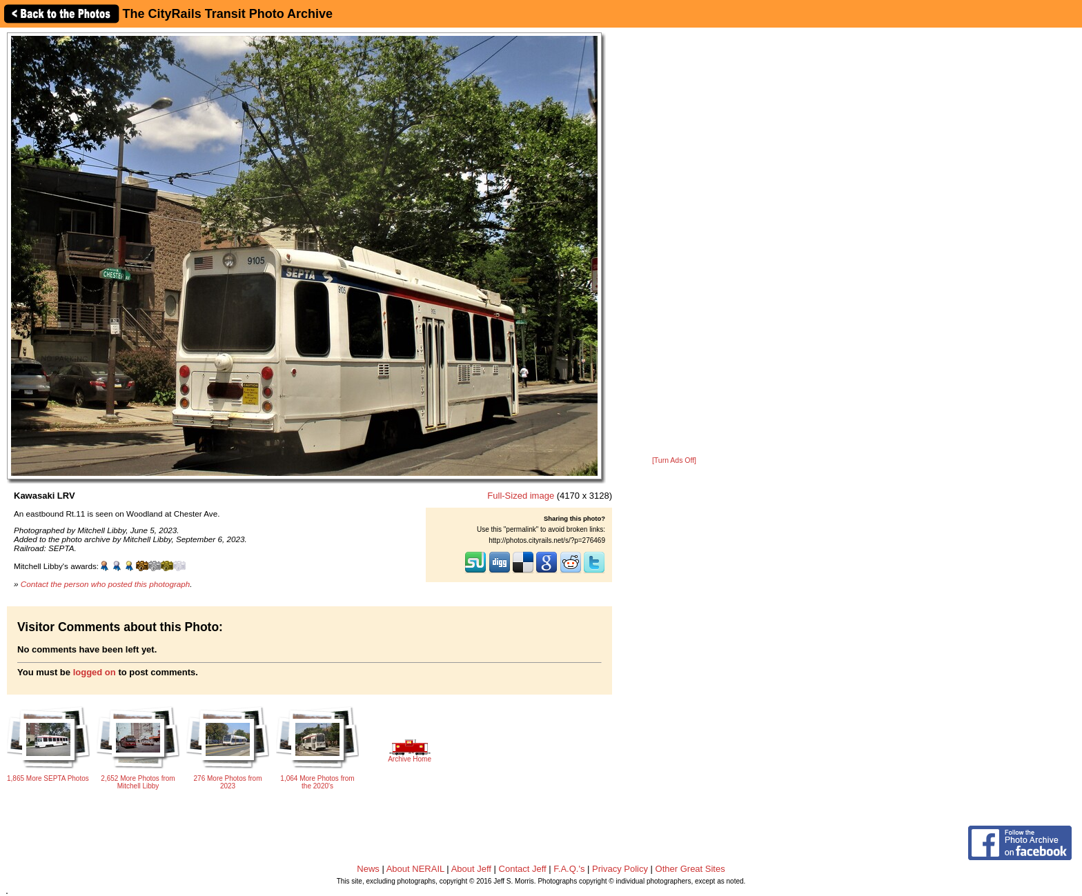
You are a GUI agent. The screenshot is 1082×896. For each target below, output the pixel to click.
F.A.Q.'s (568, 869)
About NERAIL (415, 869)
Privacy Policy (620, 869)
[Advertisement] (674, 243)
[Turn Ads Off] (674, 460)
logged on (94, 672)
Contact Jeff (523, 869)
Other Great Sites (690, 869)
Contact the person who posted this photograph (105, 583)
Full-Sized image (520, 495)
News (368, 869)
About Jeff (471, 869)
